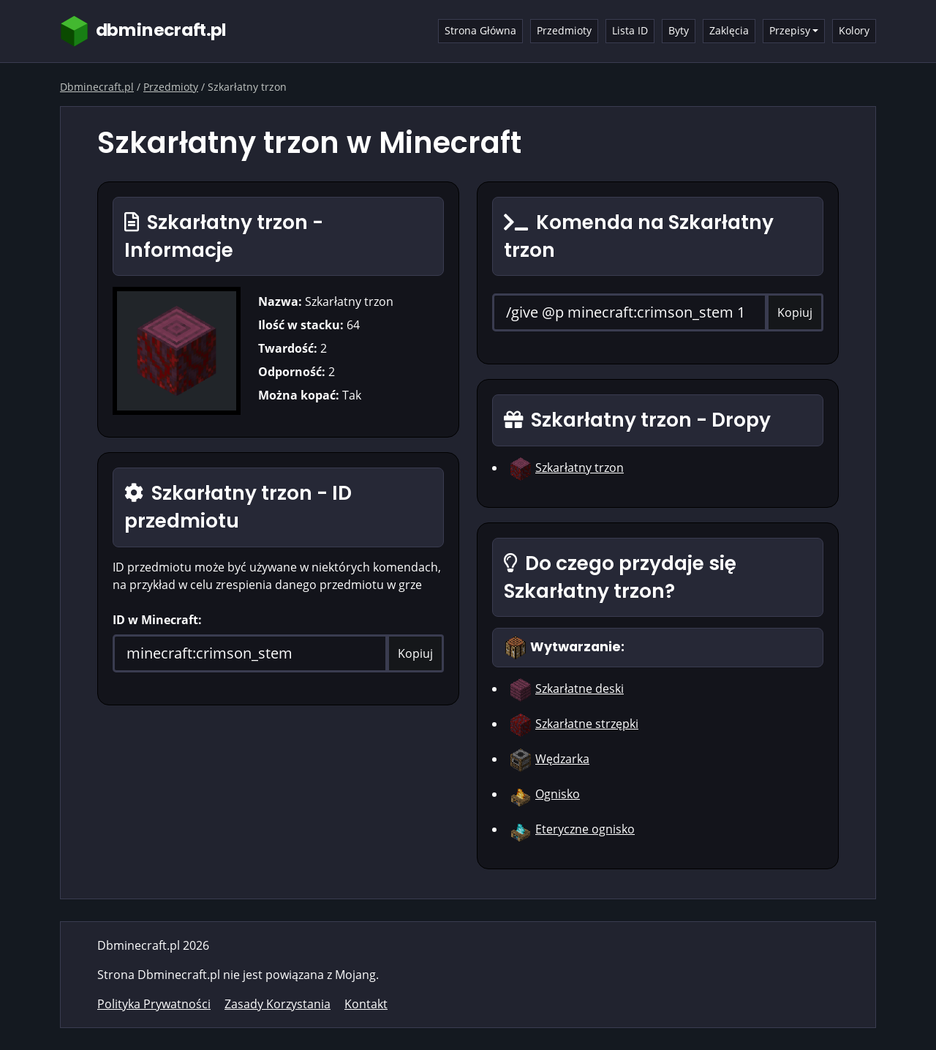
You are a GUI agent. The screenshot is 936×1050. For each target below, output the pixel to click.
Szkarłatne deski (579, 688)
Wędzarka (562, 759)
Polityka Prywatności (154, 1004)
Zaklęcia (729, 30)
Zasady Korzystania (277, 1004)
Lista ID (630, 30)
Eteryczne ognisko (585, 829)
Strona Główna (480, 30)
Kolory (854, 30)
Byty (678, 30)
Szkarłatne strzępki (586, 724)
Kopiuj (415, 653)
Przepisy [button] (789, 30)
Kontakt (366, 1004)
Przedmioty (564, 30)
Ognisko (557, 794)
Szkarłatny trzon (579, 468)
